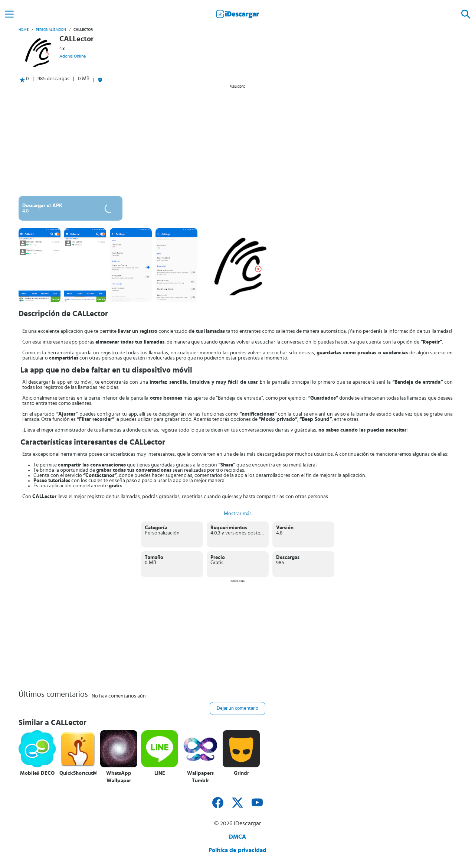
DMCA (237, 837)
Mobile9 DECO (37, 773)
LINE (159, 773)
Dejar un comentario (237, 708)
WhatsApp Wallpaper (118, 777)
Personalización (51, 30)
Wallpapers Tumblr (200, 777)
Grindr (241, 773)
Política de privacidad (237, 850)
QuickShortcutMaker (77, 773)
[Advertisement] (237, 140)
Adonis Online (72, 56)
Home (24, 30)
